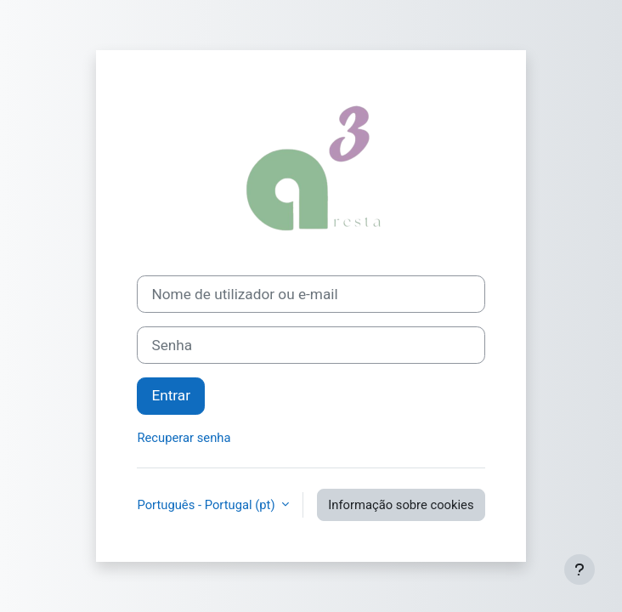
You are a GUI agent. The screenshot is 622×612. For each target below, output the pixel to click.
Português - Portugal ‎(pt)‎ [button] (207, 505)
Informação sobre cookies (400, 505)
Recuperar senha (183, 437)
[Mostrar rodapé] (579, 569)
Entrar (170, 395)
